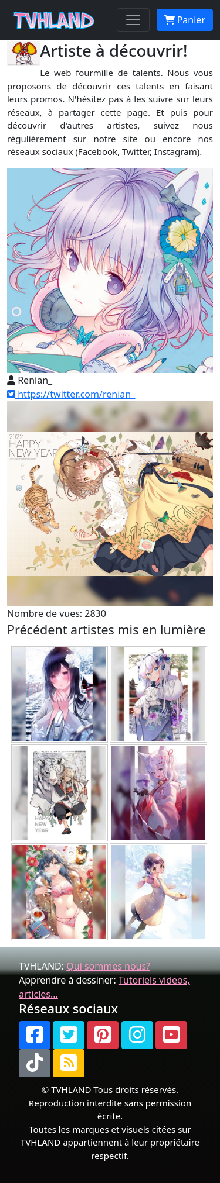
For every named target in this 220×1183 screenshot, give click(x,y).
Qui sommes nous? (108, 966)
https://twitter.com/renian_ (71, 394)
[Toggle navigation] (133, 20)
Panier (184, 19)
